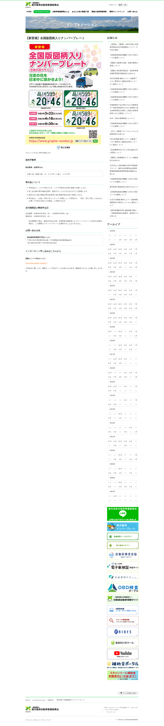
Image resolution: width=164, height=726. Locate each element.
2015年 (112, 382)
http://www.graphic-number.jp (36, 263)
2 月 (130, 240)
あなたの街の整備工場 (80, 11)
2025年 (112, 244)
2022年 (112, 286)
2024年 (112, 258)
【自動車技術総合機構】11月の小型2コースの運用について (124, 193)
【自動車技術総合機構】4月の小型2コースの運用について (124, 56)
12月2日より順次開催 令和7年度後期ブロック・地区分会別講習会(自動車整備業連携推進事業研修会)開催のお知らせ (123, 170)
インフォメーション (41, 11)
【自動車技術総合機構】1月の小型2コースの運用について (124, 125)
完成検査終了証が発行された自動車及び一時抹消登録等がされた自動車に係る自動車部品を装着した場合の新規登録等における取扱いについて (124, 109)
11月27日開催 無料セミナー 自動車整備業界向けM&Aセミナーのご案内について (124, 202)
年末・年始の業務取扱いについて (122, 118)
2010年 (112, 450)
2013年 (112, 409)
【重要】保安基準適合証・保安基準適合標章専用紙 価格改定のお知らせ (124, 72)
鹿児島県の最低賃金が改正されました (124, 187)
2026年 (112, 231)
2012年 (112, 423)
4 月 (120, 240)
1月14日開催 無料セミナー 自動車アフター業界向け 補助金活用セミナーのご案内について (123, 142)
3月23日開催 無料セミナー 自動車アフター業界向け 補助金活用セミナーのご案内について (123, 81)
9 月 (125, 249)
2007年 (112, 491)
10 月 (120, 249)
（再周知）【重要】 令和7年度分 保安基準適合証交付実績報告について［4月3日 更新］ (124, 47)
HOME (29, 11)
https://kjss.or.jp (111, 712)
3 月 (125, 240)
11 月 (115, 249)
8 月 (130, 249)
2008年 (112, 478)
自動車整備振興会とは (60, 11)
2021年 (112, 299)
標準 (120, 5)
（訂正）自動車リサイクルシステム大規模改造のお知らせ (124, 132)
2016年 (112, 368)
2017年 (112, 354)
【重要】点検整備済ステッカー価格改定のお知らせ (124, 159)
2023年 (112, 272)
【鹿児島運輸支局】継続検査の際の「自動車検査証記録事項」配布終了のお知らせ (124, 213)
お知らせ (112, 37)
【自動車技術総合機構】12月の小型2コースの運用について (124, 180)
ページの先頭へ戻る (129, 693)
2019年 (112, 327)
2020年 (112, 313)
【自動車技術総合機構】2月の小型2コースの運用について (124, 98)
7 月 (136, 249)
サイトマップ (46, 720)
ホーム (28, 700)
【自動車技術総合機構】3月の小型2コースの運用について (124, 90)
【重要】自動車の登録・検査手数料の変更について (124, 64)
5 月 (115, 253)
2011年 (112, 437)
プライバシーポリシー (33, 720)
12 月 (109, 249)
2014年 (112, 395)
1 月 (136, 240)
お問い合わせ (132, 11)
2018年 (112, 340)
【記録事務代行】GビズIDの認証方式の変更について (124, 151)
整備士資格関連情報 (99, 11)
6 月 (109, 253)
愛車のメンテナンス (117, 11)
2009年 (112, 464)
